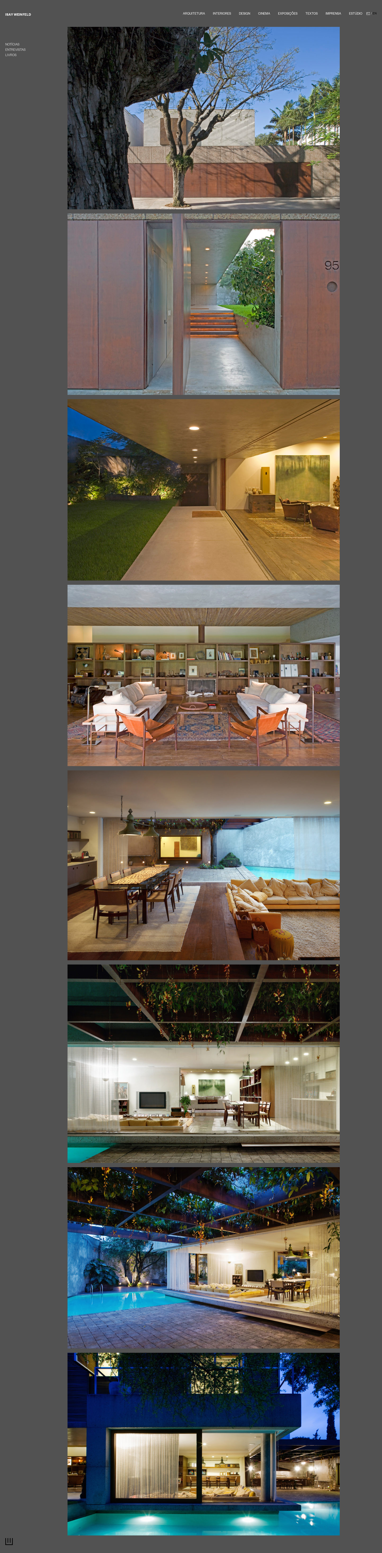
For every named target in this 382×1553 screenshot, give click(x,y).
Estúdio (355, 14)
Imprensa (333, 14)
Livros (10, 55)
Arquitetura (194, 14)
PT (368, 13)
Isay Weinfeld (18, 15)
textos (311, 14)
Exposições (287, 14)
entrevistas (15, 50)
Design (244, 14)
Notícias (12, 45)
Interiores (222, 14)
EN (375, 13)
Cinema (264, 14)
